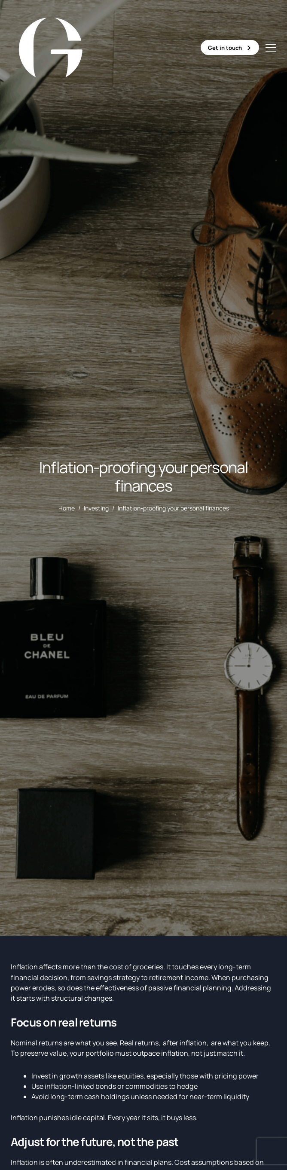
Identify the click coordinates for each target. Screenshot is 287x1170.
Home (66, 508)
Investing (96, 508)
